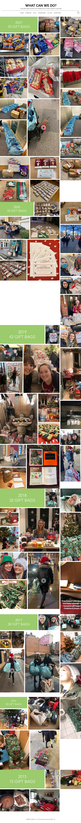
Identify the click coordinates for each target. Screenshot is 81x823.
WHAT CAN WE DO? (40, 5)
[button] (78, 13)
